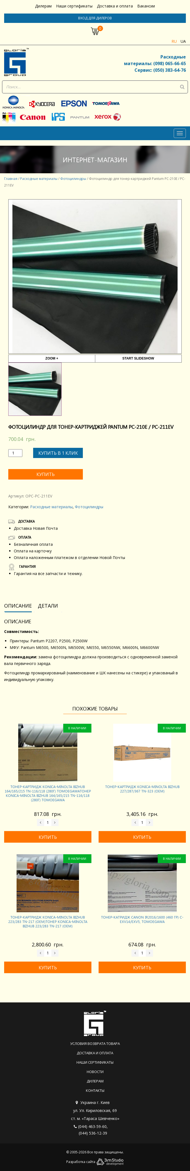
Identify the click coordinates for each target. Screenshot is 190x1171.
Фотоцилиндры (73, 178)
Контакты (95, 1090)
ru (174, 41)
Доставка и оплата (115, 6)
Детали (48, 605)
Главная (10, 178)
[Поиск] (182, 87)
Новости (95, 1071)
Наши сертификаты (74, 6)
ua (183, 41)
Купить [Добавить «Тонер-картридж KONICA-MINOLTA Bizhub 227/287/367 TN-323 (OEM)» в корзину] (142, 837)
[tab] (20, 606)
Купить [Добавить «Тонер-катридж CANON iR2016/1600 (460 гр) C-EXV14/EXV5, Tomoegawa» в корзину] (142, 968)
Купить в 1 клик (58, 453)
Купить (45, 474)
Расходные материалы (38, 178)
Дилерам (43, 6)
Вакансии (146, 6)
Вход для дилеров (95, 18)
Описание (18, 605)
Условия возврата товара (95, 1043)
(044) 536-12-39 (93, 1133)
